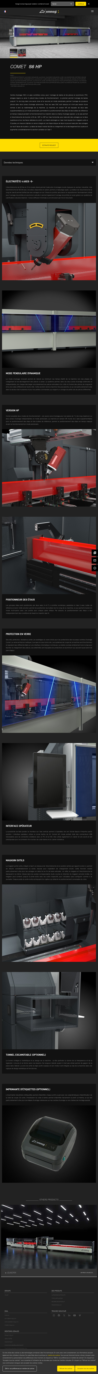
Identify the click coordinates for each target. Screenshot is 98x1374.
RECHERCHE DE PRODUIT (58, 1301)
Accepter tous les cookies (85, 1368)
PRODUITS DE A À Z (57, 1305)
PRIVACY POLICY (9, 1335)
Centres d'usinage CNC (18, 86)
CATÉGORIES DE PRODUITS (58, 1295)
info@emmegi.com (9, 1325)
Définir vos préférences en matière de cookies (19, 1368)
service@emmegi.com (10, 1318)
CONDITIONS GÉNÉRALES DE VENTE (14, 1345)
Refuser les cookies (66, 1368)
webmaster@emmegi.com (11, 1321)
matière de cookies (54, 1355)
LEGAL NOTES (8, 1338)
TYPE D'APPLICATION (57, 1298)
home (11, 75)
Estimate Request (49, 145)
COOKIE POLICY (9, 1342)
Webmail (7, 1315)
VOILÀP (6, 1295)
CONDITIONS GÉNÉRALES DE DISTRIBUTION (16, 1348)
